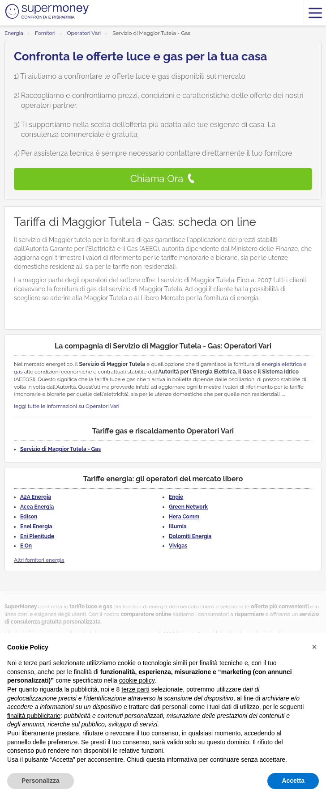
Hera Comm (184, 517)
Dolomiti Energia (190, 536)
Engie (176, 497)
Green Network (188, 507)
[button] (314, 647)
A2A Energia (35, 497)
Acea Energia (37, 507)
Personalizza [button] (40, 780)
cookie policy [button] (136, 680)
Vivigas (178, 546)
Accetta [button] (293, 780)
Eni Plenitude (37, 536)
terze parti (135, 689)
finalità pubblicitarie (33, 715)
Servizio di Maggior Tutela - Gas (60, 449)
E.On (26, 546)
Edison (28, 517)
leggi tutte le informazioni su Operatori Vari (66, 406)
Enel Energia (36, 526)
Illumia (178, 526)
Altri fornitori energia (39, 560)
